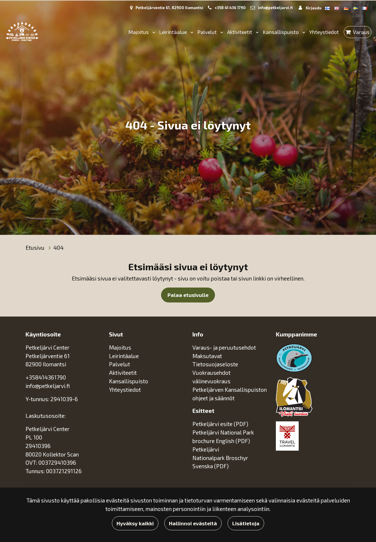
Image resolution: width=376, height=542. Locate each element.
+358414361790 (45, 377)
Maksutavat (207, 356)
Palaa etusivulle (188, 295)
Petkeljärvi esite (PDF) (220, 423)
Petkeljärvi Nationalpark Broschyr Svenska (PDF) (220, 458)
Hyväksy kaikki (135, 523)
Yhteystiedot (324, 32)
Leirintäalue (173, 32)
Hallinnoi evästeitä (193, 523)
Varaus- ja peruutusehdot (224, 347)
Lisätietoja (245, 523)
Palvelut (207, 32)
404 (58, 247)
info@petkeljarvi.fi (275, 7)
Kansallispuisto (281, 32)
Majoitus (139, 32)
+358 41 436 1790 (230, 7)
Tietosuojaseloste (215, 364)
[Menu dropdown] (152, 32)
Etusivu (35, 247)
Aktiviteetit (240, 32)
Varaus (361, 32)
